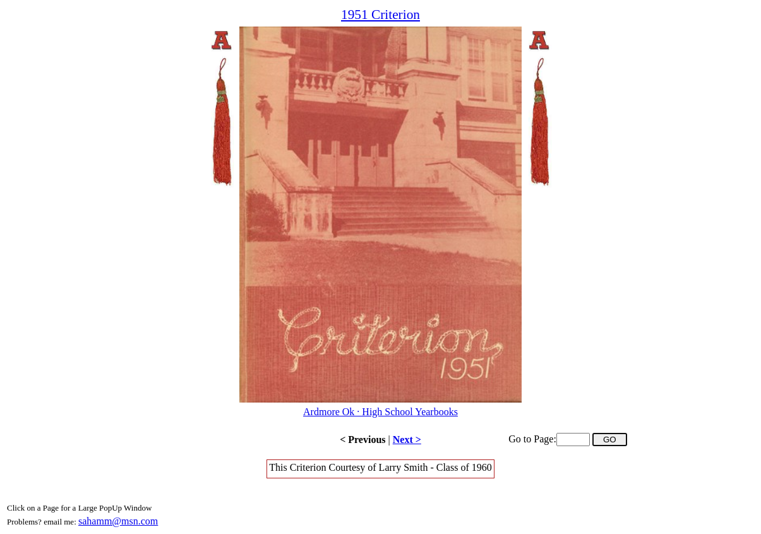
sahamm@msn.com (118, 521)
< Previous (362, 439)
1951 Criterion (380, 14)
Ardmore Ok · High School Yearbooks (380, 411)
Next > (407, 439)
